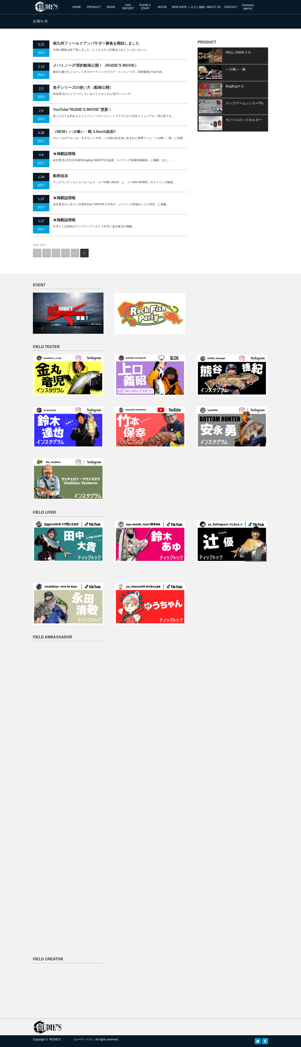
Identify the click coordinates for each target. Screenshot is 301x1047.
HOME (76, 7)
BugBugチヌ (235, 86)
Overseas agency (248, 7)
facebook (265, 1041)
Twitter (258, 1041)
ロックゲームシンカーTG (244, 103)
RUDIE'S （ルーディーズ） (72, 1039)
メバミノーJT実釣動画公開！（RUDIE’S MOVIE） (96, 65)
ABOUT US (213, 7)
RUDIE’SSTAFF (145, 7)
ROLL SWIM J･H (238, 52)
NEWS (111, 7)
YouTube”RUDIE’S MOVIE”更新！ (82, 110)
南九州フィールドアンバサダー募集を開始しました (96, 43)
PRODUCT (94, 7)
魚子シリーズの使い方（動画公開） (83, 87)
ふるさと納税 (196, 7)
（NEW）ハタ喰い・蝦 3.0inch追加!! (84, 132)
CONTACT (230, 7)
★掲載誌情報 (64, 154)
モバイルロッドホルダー (244, 120)
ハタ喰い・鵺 (236, 69)
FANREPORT (128, 7)
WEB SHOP (179, 7)
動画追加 (60, 176)
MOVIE (162, 7)
